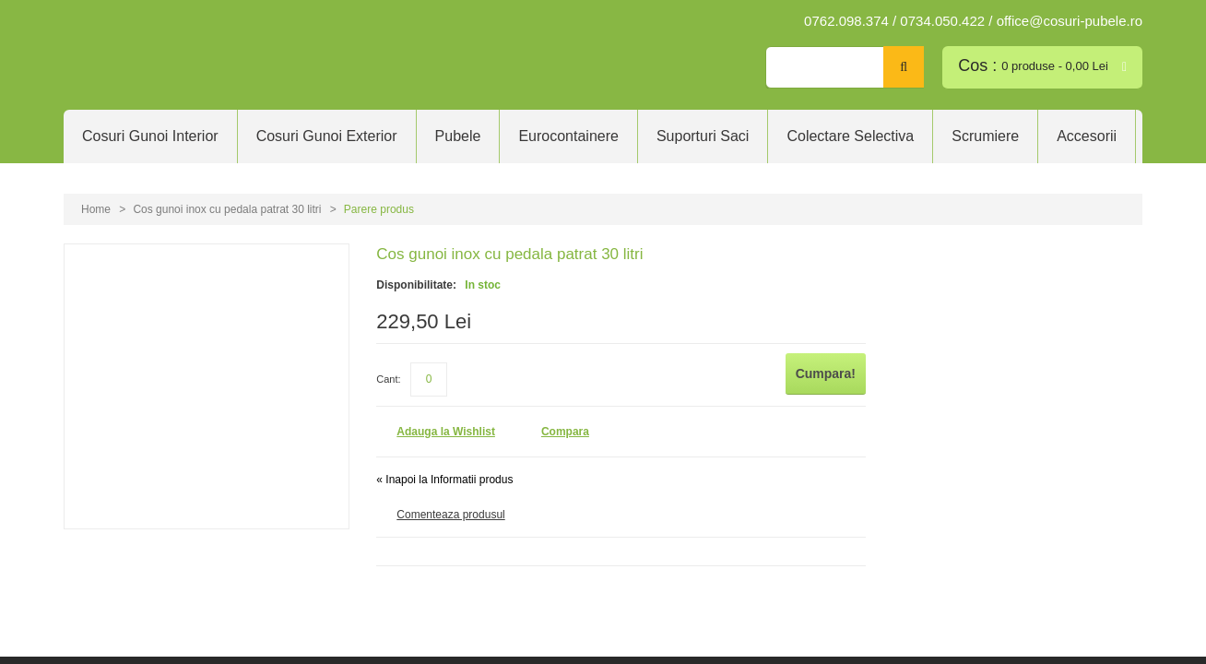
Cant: (388, 372)
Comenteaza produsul (450, 512)
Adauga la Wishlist (445, 429)
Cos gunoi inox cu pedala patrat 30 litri (227, 209)
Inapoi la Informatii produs (444, 477)
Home (96, 209)
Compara (565, 429)
